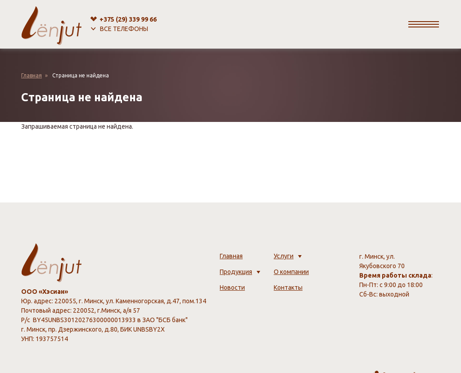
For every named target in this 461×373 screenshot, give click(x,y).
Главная (31, 75)
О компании (291, 271)
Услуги (284, 256)
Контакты (288, 287)
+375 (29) (128, 19)
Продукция (236, 271)
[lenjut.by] (51, 24)
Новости (232, 287)
